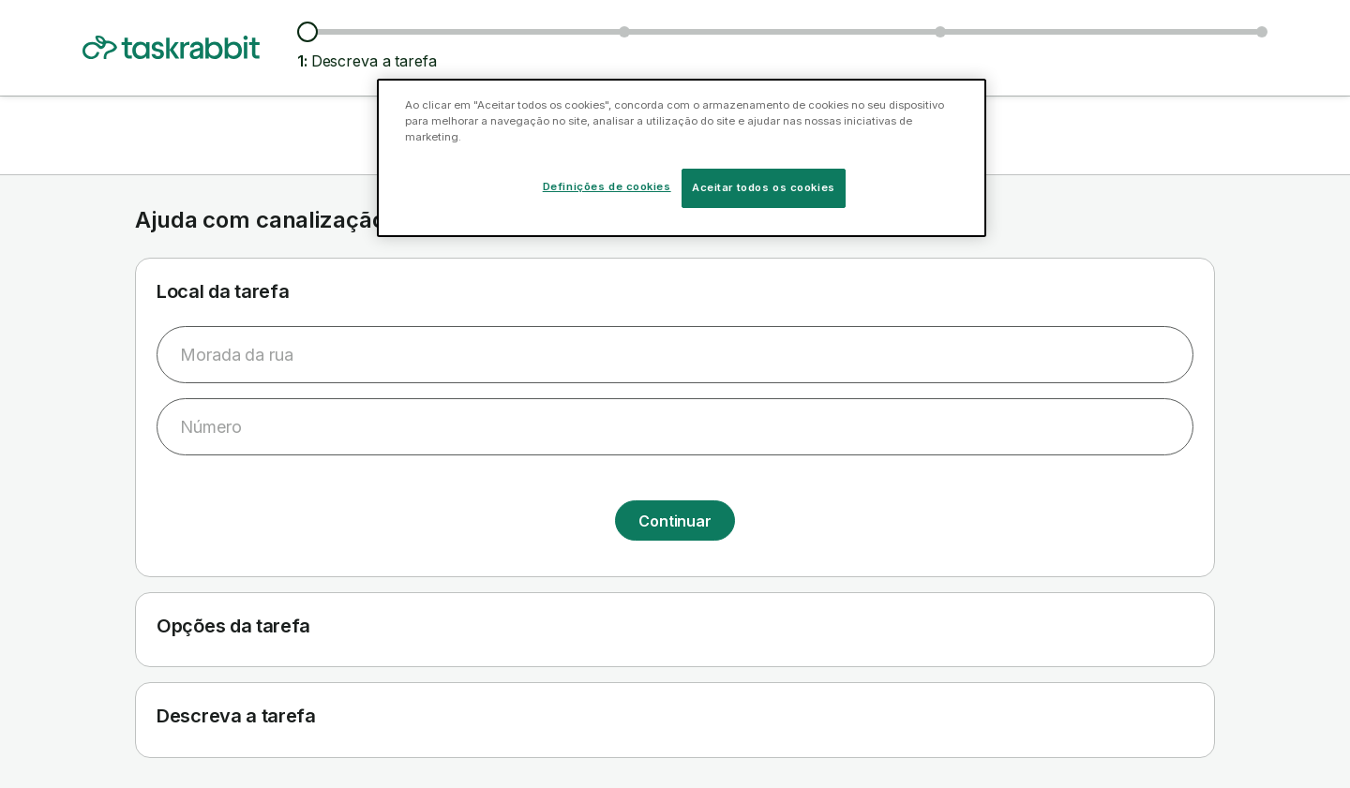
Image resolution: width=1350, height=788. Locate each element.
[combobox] (675, 354)
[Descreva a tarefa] (307, 32)
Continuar (675, 521)
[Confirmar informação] (1262, 31)
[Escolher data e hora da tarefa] (940, 31)
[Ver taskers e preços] (624, 31)
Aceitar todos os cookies (763, 187)
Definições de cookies (607, 186)
